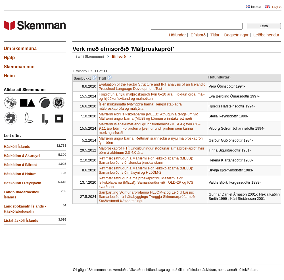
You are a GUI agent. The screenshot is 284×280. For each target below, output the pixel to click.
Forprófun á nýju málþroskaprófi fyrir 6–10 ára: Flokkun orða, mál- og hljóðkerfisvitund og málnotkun (152, 96)
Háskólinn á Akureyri (22, 156)
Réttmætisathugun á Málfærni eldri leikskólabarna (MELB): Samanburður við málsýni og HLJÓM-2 (146, 170)
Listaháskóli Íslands (21, 220)
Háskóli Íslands (17, 146)
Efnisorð (198, 35)
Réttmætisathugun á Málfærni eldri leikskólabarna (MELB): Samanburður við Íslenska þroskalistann (146, 160)
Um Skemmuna (20, 48)
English (276, 7)
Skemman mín (19, 66)
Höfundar (177, 35)
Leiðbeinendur (266, 35)
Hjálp (9, 57)
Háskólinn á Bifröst (20, 165)
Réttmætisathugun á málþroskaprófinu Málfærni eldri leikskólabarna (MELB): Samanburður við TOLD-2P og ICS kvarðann (146, 182)
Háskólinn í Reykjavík (22, 183)
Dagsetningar (236, 35)
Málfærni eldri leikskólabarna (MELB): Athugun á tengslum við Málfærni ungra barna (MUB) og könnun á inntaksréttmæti (148, 116)
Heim (9, 75)
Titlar (214, 35)
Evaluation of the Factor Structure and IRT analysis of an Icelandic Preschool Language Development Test (152, 86)
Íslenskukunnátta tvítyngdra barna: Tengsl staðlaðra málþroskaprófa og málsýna (140, 106)
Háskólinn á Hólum (20, 174)
